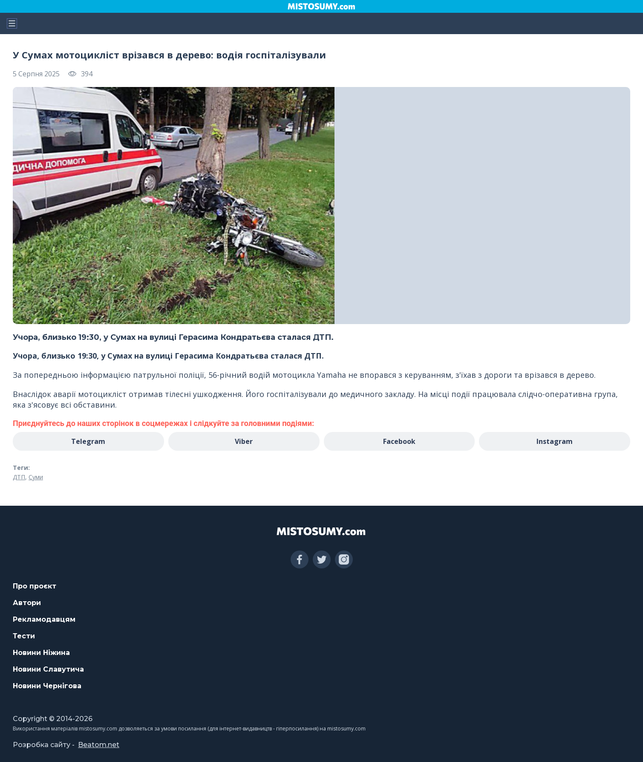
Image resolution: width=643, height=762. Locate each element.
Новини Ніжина (41, 653)
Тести (24, 636)
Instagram (554, 441)
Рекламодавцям (44, 619)
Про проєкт (34, 586)
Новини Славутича (48, 669)
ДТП (19, 477)
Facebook (399, 441)
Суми (36, 477)
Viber (244, 441)
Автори (27, 603)
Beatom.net (98, 745)
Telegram (88, 441)
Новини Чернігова (47, 686)
